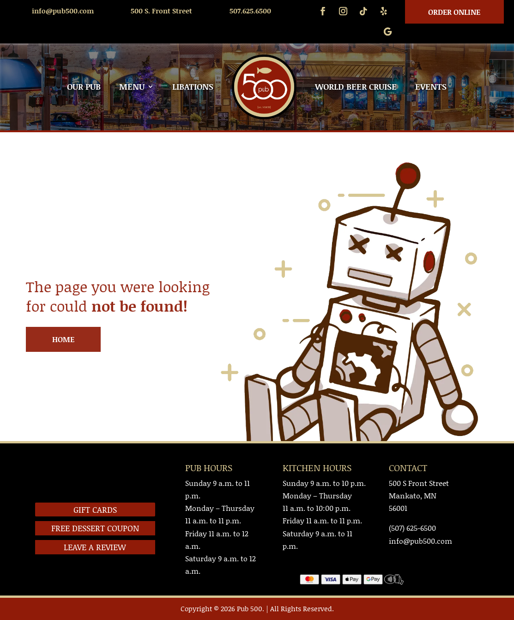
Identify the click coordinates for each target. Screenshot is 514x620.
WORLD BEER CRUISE (356, 86)
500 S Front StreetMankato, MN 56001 (419, 495)
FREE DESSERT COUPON (95, 528)
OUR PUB (84, 86)
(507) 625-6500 (412, 527)
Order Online (454, 11)
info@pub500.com (63, 11)
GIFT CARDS (95, 509)
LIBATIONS (192, 86)
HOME (63, 339)
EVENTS (431, 86)
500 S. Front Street (161, 11)
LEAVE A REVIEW (95, 547)
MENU (132, 86)
